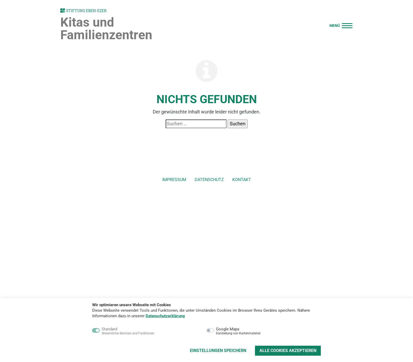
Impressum (174, 179)
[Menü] (339, 25)
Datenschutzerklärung (165, 316)
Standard (128, 331)
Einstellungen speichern (218, 350)
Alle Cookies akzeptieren (287, 350)
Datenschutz (209, 179)
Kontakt (241, 179)
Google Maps (238, 331)
